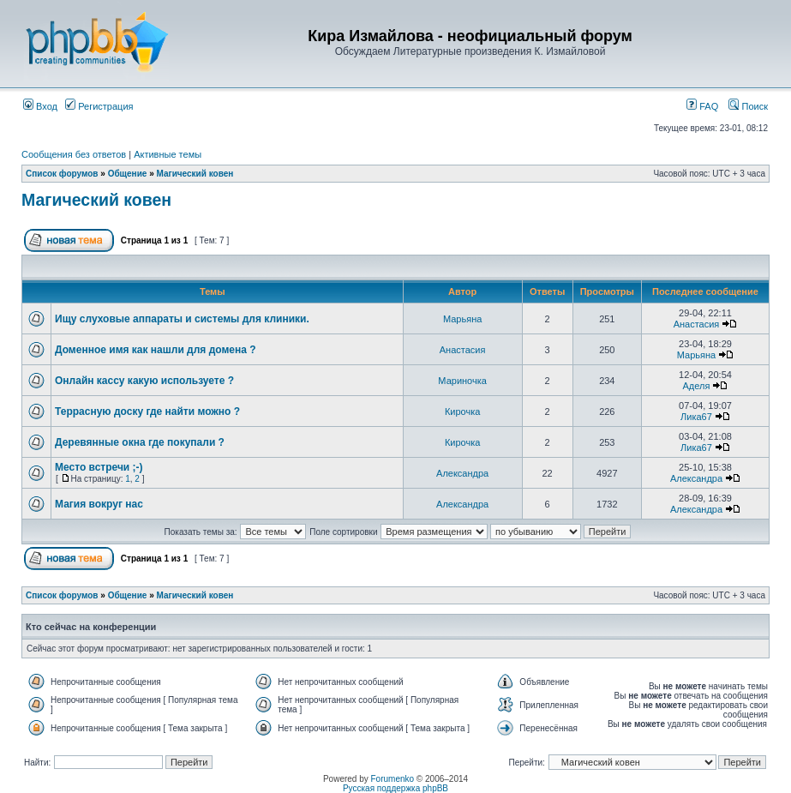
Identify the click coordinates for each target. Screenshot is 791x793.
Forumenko (393, 779)
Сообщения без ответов (73, 154)
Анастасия (697, 324)
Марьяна (462, 319)
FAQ (702, 106)
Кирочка (462, 411)
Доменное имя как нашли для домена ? (155, 350)
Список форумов (62, 173)
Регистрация (99, 106)
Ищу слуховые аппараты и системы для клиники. (182, 319)
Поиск (748, 106)
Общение (127, 173)
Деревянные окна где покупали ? (140, 442)
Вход (40, 106)
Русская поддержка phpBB (395, 788)
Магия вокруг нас (99, 504)
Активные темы (167, 154)
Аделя (696, 386)
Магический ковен (194, 173)
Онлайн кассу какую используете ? (144, 381)
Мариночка (462, 380)
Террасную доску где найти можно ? (147, 412)
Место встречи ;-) (99, 467)
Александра (462, 473)
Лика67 (696, 417)
